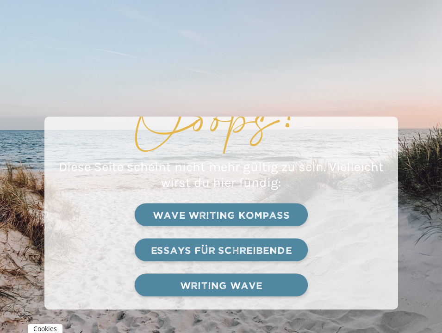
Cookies (45, 328)
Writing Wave (221, 285)
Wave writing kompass (220, 215)
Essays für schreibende (221, 250)
